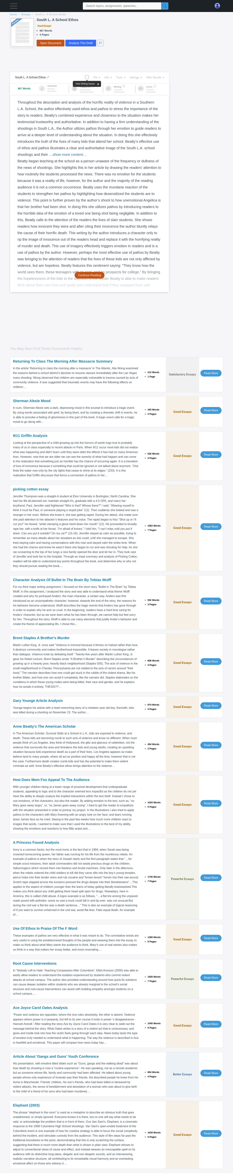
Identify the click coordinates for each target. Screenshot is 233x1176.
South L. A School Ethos (50, 14)
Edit (108, 77)
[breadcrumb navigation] (116, 14)
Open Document (50, 43)
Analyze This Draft (80, 43)
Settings (136, 77)
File (96, 77)
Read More (211, 373)
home (13, 14)
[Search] (164, 6)
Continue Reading (89, 275)
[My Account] (219, 5)
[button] (13, 6)
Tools (120, 77)
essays (26, 14)
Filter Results (155, 77)
